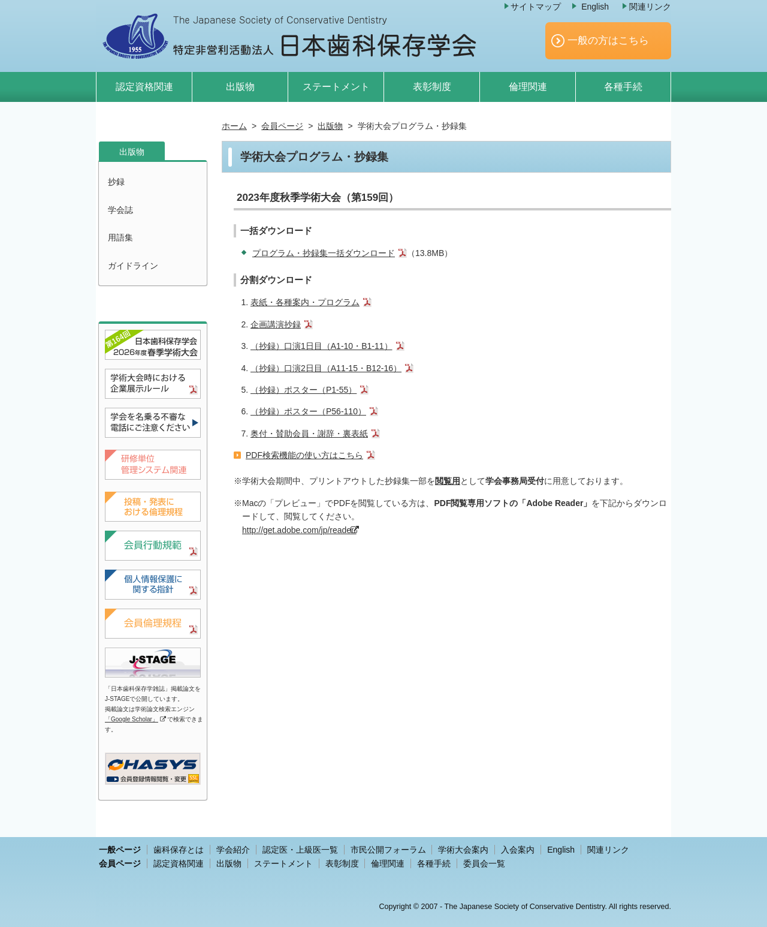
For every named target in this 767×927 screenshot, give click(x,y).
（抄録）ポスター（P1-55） (303, 390)
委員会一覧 (484, 863)
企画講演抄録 (275, 324)
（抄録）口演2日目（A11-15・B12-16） (325, 368)
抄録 (116, 181)
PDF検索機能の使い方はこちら (304, 455)
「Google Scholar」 (131, 719)
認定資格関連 (144, 87)
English (595, 6)
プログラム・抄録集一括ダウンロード (323, 253)
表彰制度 (432, 87)
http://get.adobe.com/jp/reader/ (299, 530)
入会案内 (518, 849)
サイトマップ (536, 6)
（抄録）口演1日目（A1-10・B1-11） (321, 346)
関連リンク (650, 6)
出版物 (240, 87)
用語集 (120, 237)
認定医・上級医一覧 (300, 849)
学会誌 (120, 210)
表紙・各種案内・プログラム (305, 302)
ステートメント (336, 87)
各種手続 (623, 87)
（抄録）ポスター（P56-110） (308, 411)
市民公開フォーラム (388, 849)
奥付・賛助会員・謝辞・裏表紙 (309, 433)
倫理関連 (528, 87)
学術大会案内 (463, 849)
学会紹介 (233, 849)
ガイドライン (133, 265)
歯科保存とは (178, 849)
